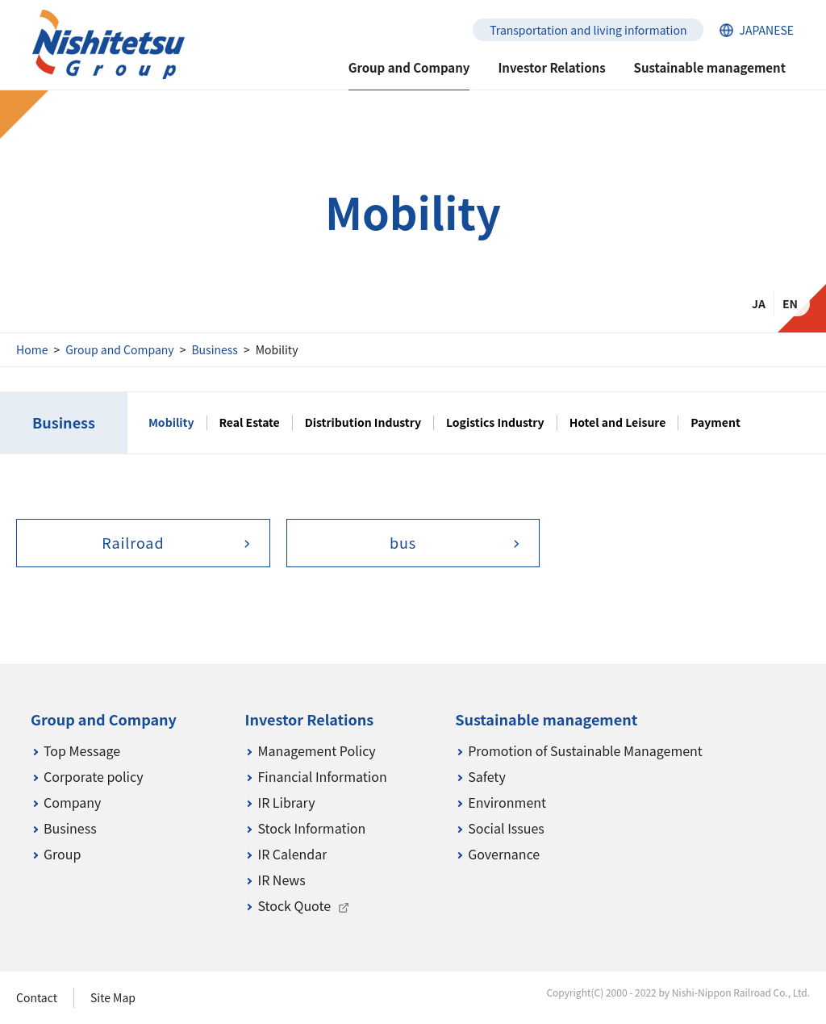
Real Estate (249, 423)
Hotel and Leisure (617, 423)
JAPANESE (766, 30)
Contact (36, 997)
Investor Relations (551, 67)
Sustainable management (710, 67)
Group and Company (119, 349)
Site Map (113, 997)
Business (214, 349)
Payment (715, 423)
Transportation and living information (588, 30)
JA (759, 303)
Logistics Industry (495, 423)
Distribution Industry (363, 423)
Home (32, 349)
